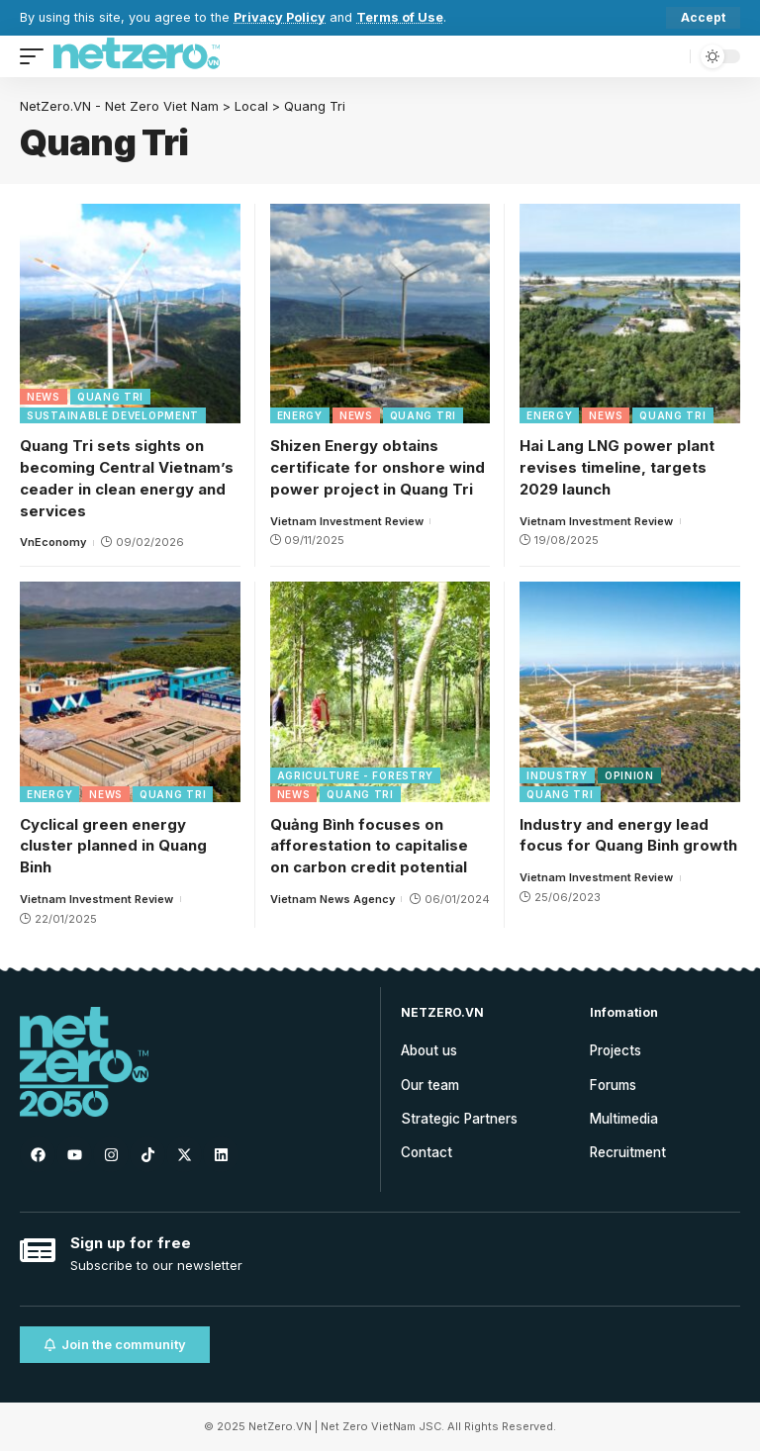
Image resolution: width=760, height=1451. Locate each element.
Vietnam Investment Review (347, 521)
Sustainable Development (113, 415)
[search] (670, 56)
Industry (557, 775)
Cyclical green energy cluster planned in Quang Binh (113, 846)
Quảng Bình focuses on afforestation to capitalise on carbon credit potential (369, 846)
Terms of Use (399, 17)
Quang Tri (110, 397)
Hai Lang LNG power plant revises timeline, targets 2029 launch (617, 467)
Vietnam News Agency (332, 899)
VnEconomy (53, 542)
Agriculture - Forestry (355, 775)
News (43, 397)
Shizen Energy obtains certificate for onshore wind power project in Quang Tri (377, 467)
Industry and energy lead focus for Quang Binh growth (628, 835)
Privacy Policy (280, 17)
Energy (300, 415)
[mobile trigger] (36, 56)
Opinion (629, 775)
